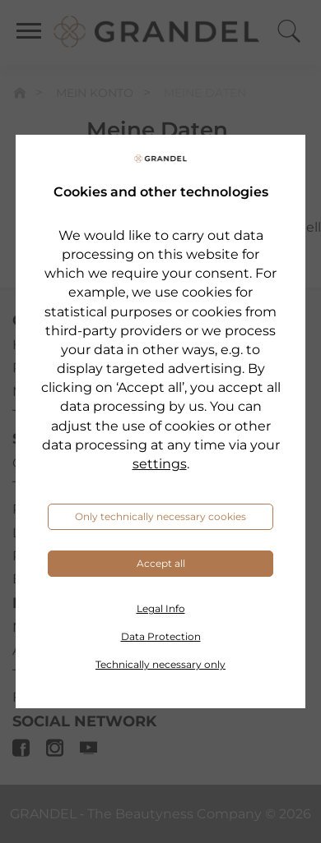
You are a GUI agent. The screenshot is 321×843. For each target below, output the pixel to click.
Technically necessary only (160, 664)
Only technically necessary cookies (160, 516)
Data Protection (161, 636)
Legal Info (161, 608)
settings (160, 464)
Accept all (161, 563)
